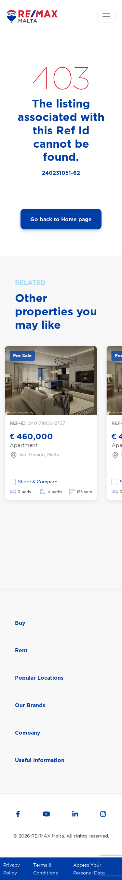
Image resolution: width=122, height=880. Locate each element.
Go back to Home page (61, 219)
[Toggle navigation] (106, 16)
